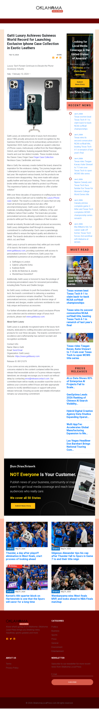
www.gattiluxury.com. (35, 316)
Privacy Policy (12, 667)
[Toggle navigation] (49, 21)
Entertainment (57, 651)
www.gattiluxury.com (16, 250)
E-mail (54, 674)
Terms (8, 663)
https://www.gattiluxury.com (27, 356)
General (54, 643)
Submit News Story (80, 83)
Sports (54, 635)
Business (55, 631)
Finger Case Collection (43, 157)
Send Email (17, 350)
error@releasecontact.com (37, 378)
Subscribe (72, 682)
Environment (56, 647)
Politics (54, 626)
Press (54, 639)
